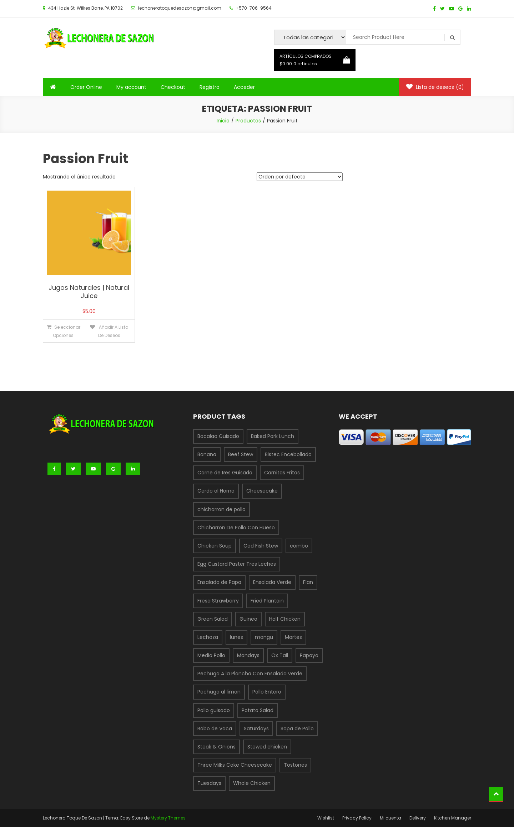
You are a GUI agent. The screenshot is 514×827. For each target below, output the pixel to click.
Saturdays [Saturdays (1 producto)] (256, 728)
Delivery (417, 818)
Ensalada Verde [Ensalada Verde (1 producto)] (272, 582)
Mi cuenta (390, 818)
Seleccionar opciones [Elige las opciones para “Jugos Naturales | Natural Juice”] (66, 331)
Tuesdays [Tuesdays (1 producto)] (209, 783)
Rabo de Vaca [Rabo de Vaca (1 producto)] (214, 728)
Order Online (86, 87)
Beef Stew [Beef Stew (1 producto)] (240, 454)
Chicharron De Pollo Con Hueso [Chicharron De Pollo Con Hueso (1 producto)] (236, 527)
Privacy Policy (357, 818)
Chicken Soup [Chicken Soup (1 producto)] (214, 545)
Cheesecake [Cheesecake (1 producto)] (262, 490)
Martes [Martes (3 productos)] (293, 637)
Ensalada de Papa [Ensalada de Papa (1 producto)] (219, 582)
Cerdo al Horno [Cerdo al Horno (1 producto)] (216, 490)
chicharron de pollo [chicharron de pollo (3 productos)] (221, 509)
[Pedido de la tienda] (300, 176)
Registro (210, 87)
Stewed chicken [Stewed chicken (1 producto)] (267, 746)
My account (131, 87)
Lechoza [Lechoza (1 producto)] (207, 637)
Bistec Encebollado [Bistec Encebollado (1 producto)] (288, 454)
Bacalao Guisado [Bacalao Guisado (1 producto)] (218, 436)
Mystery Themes (168, 818)
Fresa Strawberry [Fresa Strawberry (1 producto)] (218, 600)
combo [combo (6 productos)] (299, 545)
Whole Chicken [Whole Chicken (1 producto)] (252, 783)
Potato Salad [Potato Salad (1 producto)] (257, 710)
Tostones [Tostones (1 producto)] (295, 764)
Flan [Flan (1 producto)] (308, 582)
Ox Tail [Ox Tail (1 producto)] (279, 655)
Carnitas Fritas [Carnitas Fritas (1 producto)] (282, 472)
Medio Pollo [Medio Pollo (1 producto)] (211, 655)
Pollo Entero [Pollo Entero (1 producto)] (266, 691)
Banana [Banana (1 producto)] (206, 454)
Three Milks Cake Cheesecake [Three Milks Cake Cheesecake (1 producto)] (234, 764)
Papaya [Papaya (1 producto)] (309, 655)
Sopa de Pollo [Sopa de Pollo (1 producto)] (297, 728)
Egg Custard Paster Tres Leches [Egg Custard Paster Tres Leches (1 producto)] (236, 564)
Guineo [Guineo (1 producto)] (248, 618)
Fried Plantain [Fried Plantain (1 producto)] (267, 600)
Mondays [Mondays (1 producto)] (248, 655)
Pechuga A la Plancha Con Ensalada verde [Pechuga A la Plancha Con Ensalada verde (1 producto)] (249, 673)
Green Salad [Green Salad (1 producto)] (212, 618)
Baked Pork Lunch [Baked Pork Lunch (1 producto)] (272, 436)
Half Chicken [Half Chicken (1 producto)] (285, 618)
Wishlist (325, 818)
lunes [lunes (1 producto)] (236, 637)
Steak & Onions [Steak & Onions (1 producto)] (216, 746)
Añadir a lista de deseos (113, 331)
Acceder (244, 87)
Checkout (173, 87)
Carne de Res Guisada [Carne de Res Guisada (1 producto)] (224, 472)
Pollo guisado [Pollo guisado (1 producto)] (213, 710)
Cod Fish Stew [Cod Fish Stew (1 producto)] (260, 545)
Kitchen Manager (452, 818)
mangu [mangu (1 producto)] (264, 637)
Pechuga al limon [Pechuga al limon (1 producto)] (219, 691)
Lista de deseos (435, 87)
